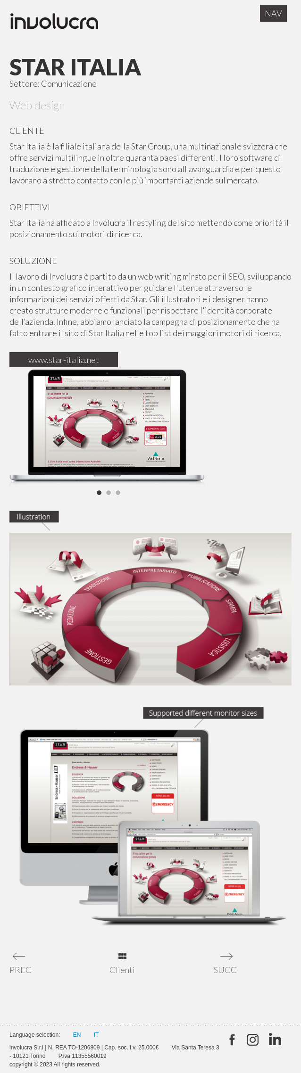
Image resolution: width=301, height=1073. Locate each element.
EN (77, 1035)
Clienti (122, 970)
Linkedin (273, 1040)
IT (96, 1035)
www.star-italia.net (63, 360)
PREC (20, 970)
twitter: (231, 1040)
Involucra (63, 23)
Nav (273, 13)
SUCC (224, 970)
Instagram (252, 1040)
